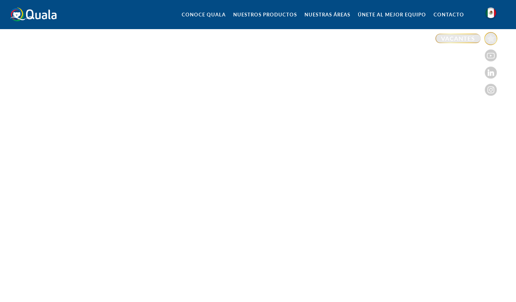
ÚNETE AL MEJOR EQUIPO (392, 15)
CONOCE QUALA (204, 15)
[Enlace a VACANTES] (466, 38)
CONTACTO (449, 15)
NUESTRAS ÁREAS (327, 15)
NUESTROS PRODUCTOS (265, 15)
